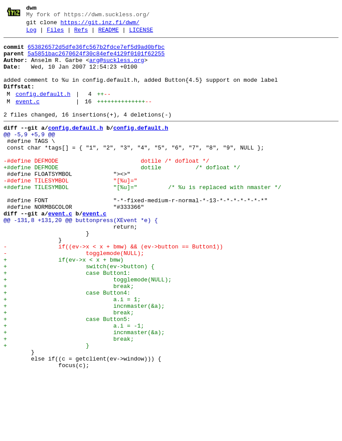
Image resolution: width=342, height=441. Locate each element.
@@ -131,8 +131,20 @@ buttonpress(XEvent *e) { (81, 257)
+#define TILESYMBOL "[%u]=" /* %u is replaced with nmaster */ (142, 218)
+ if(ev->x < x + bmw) (64, 305)
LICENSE (141, 34)
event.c (27, 117)
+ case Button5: (67, 376)
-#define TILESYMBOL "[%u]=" (70, 210)
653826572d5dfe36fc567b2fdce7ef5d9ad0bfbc (96, 52)
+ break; (69, 336)
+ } (46, 408)
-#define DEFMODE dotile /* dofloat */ (106, 186)
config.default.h (42, 109)
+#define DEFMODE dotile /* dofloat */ (122, 194)
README (108, 34)
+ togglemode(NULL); (87, 328)
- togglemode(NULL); (74, 297)
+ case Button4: (67, 344)
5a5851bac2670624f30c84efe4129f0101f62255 (96, 60)
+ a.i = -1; (74, 384)
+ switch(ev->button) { (79, 313)
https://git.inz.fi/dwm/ (100, 25)
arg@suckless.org (116, 68)
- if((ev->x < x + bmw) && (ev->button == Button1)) (113, 289)
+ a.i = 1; (72, 352)
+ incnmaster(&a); (84, 360)
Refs (81, 34)
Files (55, 34)
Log (31, 34)
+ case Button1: (67, 320)
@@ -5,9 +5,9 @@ (29, 154)
